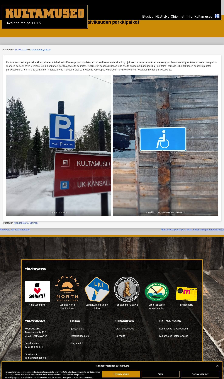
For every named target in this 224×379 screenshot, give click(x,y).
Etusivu (147, 16)
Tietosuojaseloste (79, 335)
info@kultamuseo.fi (35, 357)
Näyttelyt (162, 16)
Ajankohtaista (21, 222)
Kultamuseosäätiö (124, 328)
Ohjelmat (177, 16)
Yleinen (34, 222)
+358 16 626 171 (34, 346)
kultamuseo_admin (41, 49)
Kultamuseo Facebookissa (173, 328)
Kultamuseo (203, 16)
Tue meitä (119, 335)
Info (189, 16)
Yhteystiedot (76, 343)
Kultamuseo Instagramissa (173, 335)
